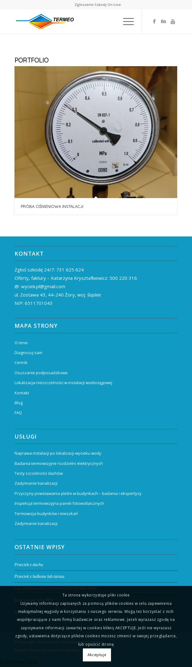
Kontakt (22, 393)
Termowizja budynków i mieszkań (46, 513)
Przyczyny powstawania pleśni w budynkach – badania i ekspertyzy (78, 493)
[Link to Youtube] (172, 21)
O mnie (21, 342)
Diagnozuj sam (28, 352)
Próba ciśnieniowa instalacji (52, 206)
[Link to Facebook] (154, 21)
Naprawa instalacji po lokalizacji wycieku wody (58, 453)
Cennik (21, 362)
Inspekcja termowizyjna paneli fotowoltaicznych (59, 503)
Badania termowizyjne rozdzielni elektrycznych (59, 463)
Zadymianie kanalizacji (36, 483)
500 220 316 (123, 278)
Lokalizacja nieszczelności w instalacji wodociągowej (63, 382)
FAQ (18, 412)
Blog (19, 402)
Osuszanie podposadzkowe (41, 372)
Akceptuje (96, 654)
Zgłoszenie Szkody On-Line (98, 4)
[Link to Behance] (163, 21)
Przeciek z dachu (29, 564)
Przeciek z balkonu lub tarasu (40, 576)
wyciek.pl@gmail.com (43, 286)
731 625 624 (70, 269)
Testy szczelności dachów (39, 473)
